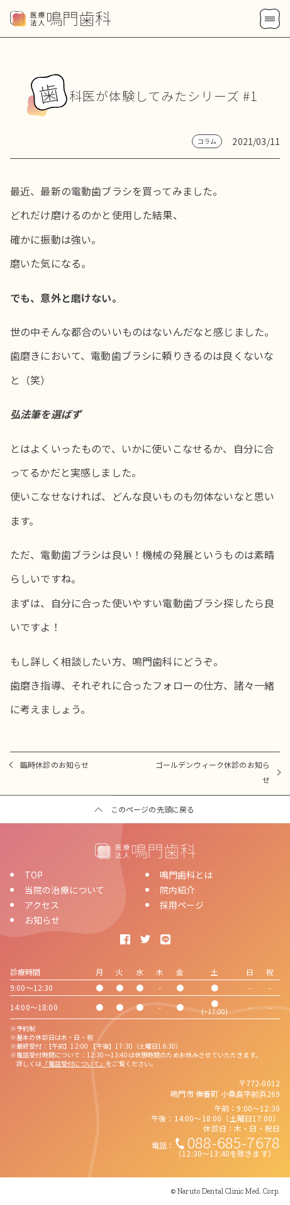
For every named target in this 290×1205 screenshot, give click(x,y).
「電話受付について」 (74, 1063)
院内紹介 (178, 889)
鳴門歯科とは (186, 874)
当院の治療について (64, 889)
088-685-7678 (233, 1142)
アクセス (42, 905)
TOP (34, 874)
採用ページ (182, 905)
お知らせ (42, 920)
